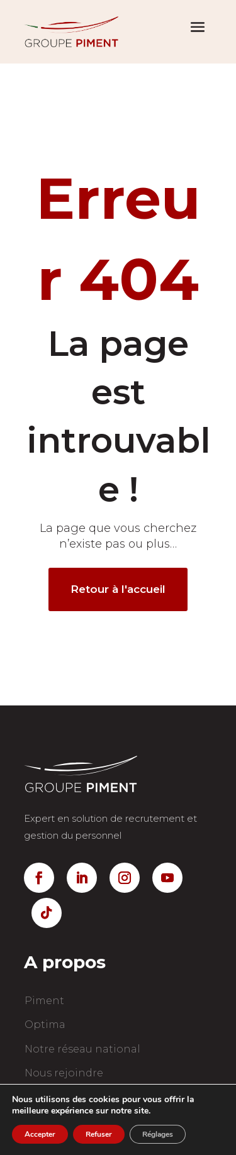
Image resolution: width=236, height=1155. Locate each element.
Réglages (157, 1134)
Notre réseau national (82, 1049)
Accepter (40, 1134)
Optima (45, 1025)
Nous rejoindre (64, 1073)
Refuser (99, 1134)
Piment (44, 1001)
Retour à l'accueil (118, 589)
